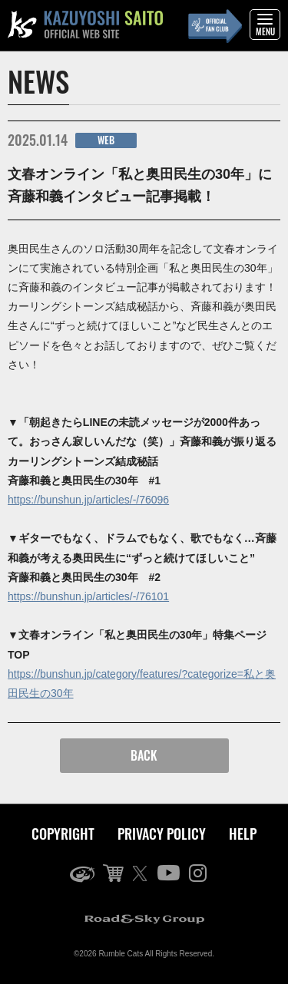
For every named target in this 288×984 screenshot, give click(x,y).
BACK (144, 755)
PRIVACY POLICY (162, 834)
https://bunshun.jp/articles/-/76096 (88, 500)
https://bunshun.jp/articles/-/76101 (88, 596)
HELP (243, 834)
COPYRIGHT (62, 834)
